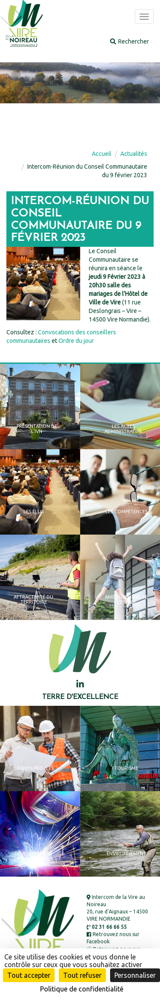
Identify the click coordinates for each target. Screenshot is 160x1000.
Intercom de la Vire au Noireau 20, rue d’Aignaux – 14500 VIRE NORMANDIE (117, 908)
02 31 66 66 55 (107, 927)
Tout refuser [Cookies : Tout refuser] (82, 975)
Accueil (101, 153)
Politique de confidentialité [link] (81, 989)
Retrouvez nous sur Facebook (113, 938)
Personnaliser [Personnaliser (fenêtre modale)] (135, 975)
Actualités (133, 153)
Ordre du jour (76, 340)
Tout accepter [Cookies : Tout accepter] (28, 975)
